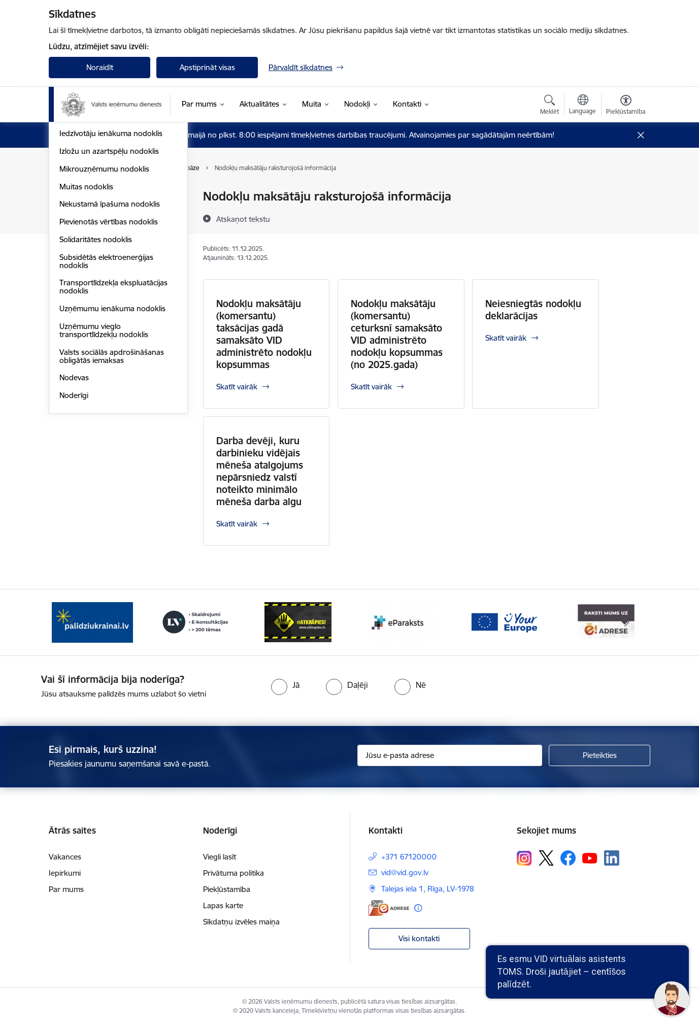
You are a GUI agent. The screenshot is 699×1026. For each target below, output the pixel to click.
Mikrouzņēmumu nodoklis (104, 303)
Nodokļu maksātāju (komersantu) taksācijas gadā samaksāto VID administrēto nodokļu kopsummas (264, 334)
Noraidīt (99, 67)
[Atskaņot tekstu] (243, 219)
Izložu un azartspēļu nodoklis (109, 285)
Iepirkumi (65, 873)
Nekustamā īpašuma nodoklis (109, 338)
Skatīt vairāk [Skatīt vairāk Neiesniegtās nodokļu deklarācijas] (505, 338)
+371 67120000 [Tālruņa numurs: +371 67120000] (409, 857)
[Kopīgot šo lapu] (625, 217)
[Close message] (641, 135)
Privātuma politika (233, 873)
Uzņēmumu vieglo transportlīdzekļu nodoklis (103, 464)
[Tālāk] (627, 622)
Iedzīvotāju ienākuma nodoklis (110, 267)
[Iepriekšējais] (72, 622)
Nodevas (74, 511)
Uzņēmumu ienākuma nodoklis (112, 442)
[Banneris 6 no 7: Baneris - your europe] (503, 621)
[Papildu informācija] (418, 908)
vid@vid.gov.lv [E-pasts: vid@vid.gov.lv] (404, 872)
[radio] (285, 685)
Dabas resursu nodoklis (100, 232)
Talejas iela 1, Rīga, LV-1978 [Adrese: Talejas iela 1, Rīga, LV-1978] (427, 888)
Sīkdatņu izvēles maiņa (241, 921)
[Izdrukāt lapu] (625, 192)
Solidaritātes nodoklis (95, 373)
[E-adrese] (389, 908)
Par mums (66, 889)
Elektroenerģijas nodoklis (102, 250)
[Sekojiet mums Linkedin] (611, 858)
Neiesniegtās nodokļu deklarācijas (533, 309)
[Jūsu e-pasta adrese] (450, 755)
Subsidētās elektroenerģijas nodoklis (106, 395)
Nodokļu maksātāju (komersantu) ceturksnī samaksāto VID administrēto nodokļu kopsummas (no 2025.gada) (397, 334)
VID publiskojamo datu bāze (107, 197)
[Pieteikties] (599, 755)
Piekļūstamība (226, 889)
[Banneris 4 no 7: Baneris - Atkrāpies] (297, 621)
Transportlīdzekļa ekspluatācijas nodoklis (113, 420)
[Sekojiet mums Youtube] (589, 857)
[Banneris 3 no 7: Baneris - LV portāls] (195, 621)
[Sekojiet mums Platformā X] (546, 858)
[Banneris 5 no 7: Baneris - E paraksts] (401, 621)
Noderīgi (73, 529)
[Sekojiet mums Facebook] (568, 858)
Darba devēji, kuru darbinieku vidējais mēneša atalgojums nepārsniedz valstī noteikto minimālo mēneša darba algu (259, 471)
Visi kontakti (419, 938)
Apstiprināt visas (207, 67)
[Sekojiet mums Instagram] (524, 858)
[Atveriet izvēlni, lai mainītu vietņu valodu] (582, 105)
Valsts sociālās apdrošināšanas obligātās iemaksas (111, 490)
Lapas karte (223, 905)
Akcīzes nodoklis (87, 214)
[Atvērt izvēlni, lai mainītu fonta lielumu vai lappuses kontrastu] (625, 106)
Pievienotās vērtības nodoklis (108, 355)
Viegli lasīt (219, 857)
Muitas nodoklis (86, 320)
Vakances (65, 857)
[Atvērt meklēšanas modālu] (549, 106)
